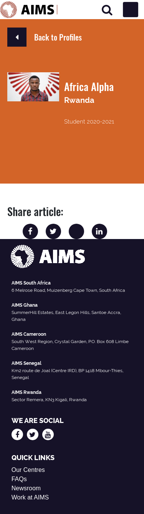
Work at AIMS (30, 497)
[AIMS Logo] (29, 9)
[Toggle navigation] (130, 9)
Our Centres (28, 470)
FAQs (19, 479)
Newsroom (26, 488)
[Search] (107, 9)
